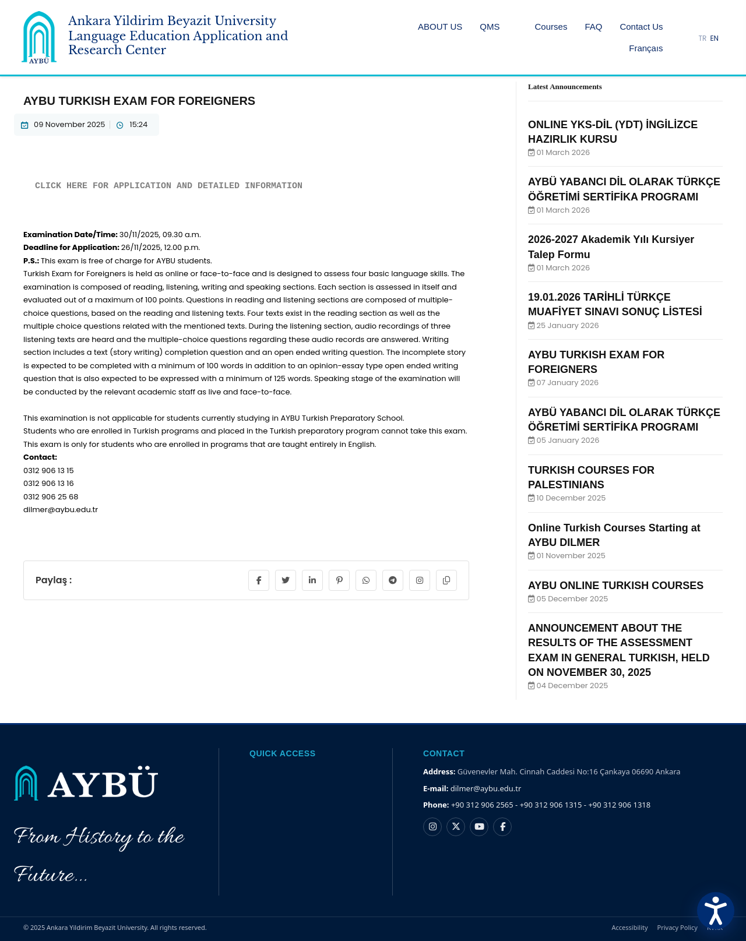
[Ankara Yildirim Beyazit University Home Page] (167, 37)
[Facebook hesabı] (502, 826)
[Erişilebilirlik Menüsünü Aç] (715, 910)
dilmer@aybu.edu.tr (486, 788)
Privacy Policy (677, 927)
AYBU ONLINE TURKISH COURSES (615, 585)
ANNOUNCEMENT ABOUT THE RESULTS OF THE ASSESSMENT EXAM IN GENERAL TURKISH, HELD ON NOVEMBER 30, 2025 (619, 650)
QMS (489, 26)
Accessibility (630, 927)
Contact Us (641, 26)
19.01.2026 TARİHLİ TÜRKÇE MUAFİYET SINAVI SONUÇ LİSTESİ (615, 304)
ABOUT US (440, 26)
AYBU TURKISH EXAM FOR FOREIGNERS (596, 362)
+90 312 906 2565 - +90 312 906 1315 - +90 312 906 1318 (550, 804)
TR (703, 38)
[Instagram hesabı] (432, 826)
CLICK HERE (61, 186)
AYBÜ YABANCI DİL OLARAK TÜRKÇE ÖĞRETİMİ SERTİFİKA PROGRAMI (624, 189)
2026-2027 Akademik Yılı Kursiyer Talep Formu (611, 247)
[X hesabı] (455, 826)
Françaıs (646, 48)
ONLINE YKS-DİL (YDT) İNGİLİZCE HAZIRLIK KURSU (613, 132)
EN (714, 38)
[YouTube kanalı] (479, 826)
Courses (551, 26)
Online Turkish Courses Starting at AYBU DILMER (614, 535)
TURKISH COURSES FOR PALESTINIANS (591, 477)
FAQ (593, 26)
